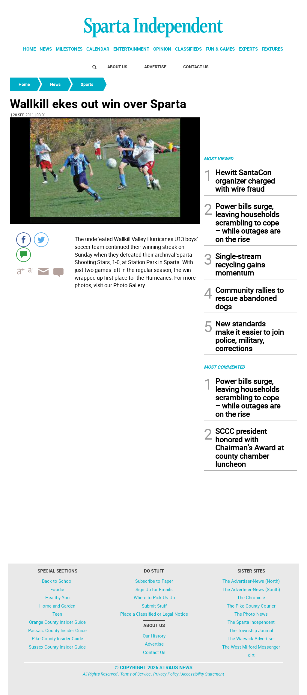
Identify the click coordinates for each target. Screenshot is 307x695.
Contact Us (196, 66)
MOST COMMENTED (224, 367)
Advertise (155, 66)
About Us (117, 66)
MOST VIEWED (218, 158)
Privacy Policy (166, 674)
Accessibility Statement (202, 674)
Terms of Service (135, 674)
